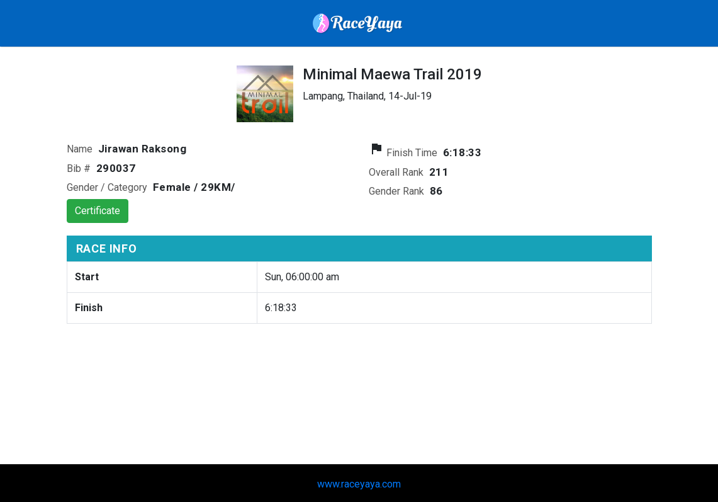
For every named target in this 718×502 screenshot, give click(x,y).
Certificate (97, 211)
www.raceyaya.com (359, 484)
